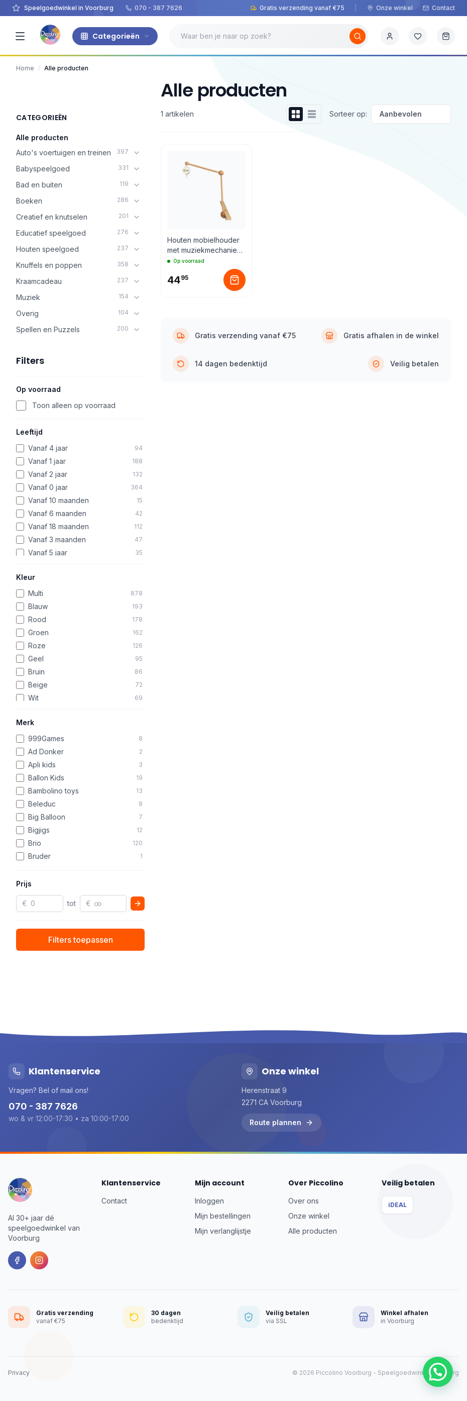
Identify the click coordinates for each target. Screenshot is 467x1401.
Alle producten (42, 137)
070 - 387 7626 (154, 8)
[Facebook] (17, 1260)
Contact (439, 8)
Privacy (19, 1372)
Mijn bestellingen (223, 1216)
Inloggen (209, 1200)
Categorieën (115, 36)
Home (25, 68)
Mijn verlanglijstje (223, 1231)
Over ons (303, 1200)
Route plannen (281, 1122)
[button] (438, 1372)
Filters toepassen (80, 940)
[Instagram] (39, 1260)
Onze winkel (390, 8)
